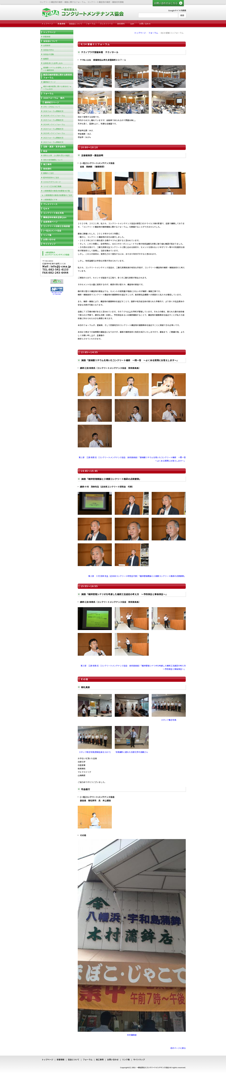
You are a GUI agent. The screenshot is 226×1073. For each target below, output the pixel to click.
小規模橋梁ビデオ (50, 199)
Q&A (132, 23)
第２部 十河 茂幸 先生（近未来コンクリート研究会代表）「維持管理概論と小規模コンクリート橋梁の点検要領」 (137, 576)
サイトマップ (49, 243)
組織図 (45, 58)
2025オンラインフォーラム (54, 115)
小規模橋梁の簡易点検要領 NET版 (56, 190)
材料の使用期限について (53, 159)
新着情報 (61, 23)
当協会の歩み (48, 49)
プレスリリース (106, 23)
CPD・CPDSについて (51, 106)
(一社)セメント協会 (52, 230)
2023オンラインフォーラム (54, 133)
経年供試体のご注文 (51, 177)
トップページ (47, 23)
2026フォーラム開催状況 (53, 111)
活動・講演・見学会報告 (54, 146)
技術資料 (121, 23)
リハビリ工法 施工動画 (52, 186)
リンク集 (47, 234)
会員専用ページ (50, 221)
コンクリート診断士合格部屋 (56, 226)
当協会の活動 (48, 54)
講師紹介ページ (49, 82)
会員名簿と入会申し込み (53, 63)
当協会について (75, 23)
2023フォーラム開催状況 (53, 137)
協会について (73, 1059)
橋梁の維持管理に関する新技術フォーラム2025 (57, 87)
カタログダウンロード (52, 182)
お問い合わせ (145, 23)
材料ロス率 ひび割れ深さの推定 (56, 155)
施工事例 (47, 164)
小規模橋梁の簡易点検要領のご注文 (58, 195)
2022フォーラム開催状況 (53, 142)
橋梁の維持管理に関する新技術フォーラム (57, 76)
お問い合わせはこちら (166, 3)
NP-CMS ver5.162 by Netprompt (57, 293)
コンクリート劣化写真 (53, 212)
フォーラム (90, 23)
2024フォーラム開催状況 (53, 129)
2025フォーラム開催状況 (53, 120)
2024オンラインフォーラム (54, 124)
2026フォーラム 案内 (53, 97)
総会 (45, 150)
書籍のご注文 (48, 173)
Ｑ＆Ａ (46, 208)
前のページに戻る (178, 1048)
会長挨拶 (46, 45)
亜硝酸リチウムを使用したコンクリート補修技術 (57, 68)
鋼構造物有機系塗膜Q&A (54, 217)
